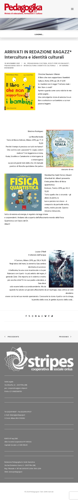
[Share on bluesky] (45, 316)
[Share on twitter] (29, 316)
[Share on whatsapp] (42, 316)
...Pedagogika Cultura (36, 63)
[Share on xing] (48, 316)
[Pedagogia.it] (23, 9)
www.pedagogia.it (15, 472)
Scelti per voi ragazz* (58, 63)
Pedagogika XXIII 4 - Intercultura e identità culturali (30, 66)
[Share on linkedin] (39, 316)
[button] (72, 9)
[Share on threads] (32, 316)
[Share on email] (51, 316)
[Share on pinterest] (35, 316)
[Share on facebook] (26, 316)
